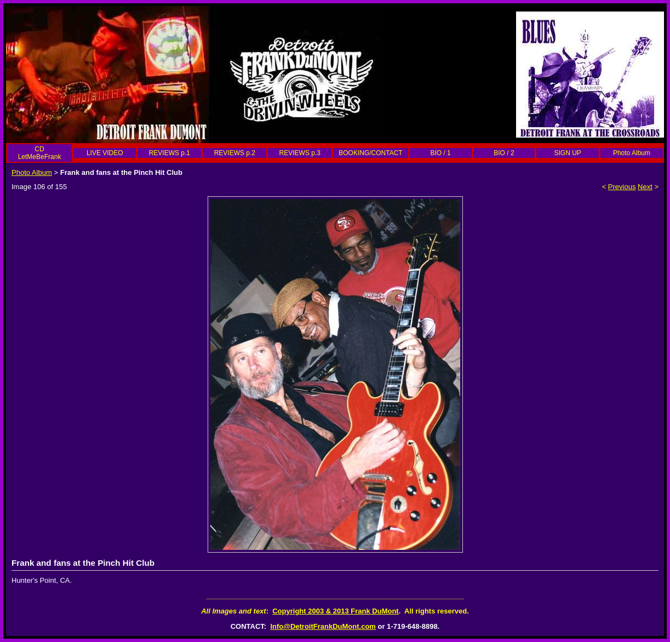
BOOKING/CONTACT (370, 153)
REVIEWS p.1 (169, 153)
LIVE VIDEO (105, 153)
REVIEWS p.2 (234, 153)
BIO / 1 (440, 153)
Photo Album (631, 153)
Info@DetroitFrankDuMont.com (323, 626)
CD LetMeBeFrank (39, 153)
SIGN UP (567, 153)
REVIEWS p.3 (299, 153)
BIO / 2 (504, 153)
